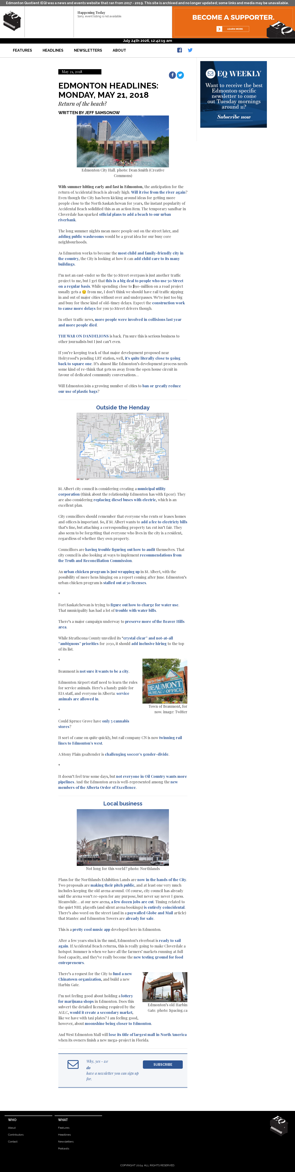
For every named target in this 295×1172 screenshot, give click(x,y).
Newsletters (88, 50)
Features (22, 50)
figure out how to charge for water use (144, 604)
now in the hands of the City (161, 879)
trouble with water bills (135, 610)
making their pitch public (112, 885)
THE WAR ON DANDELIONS (83, 336)
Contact (13, 1141)
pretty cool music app (91, 929)
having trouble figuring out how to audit (120, 549)
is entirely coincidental (164, 907)
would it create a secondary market (101, 1012)
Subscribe (162, 1064)
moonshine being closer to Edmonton (118, 1023)
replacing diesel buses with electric (125, 499)
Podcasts (63, 1148)
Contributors (16, 1134)
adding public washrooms (81, 236)
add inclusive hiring (149, 643)
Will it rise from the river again (158, 192)
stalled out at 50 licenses (124, 582)
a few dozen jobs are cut (132, 901)
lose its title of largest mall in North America (148, 1034)
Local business (122, 803)
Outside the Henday (123, 407)
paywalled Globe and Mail (150, 912)
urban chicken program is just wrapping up (102, 571)
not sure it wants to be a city (104, 671)
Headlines (53, 50)
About (119, 50)
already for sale (139, 918)
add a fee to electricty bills (164, 521)
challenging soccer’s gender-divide (136, 754)
